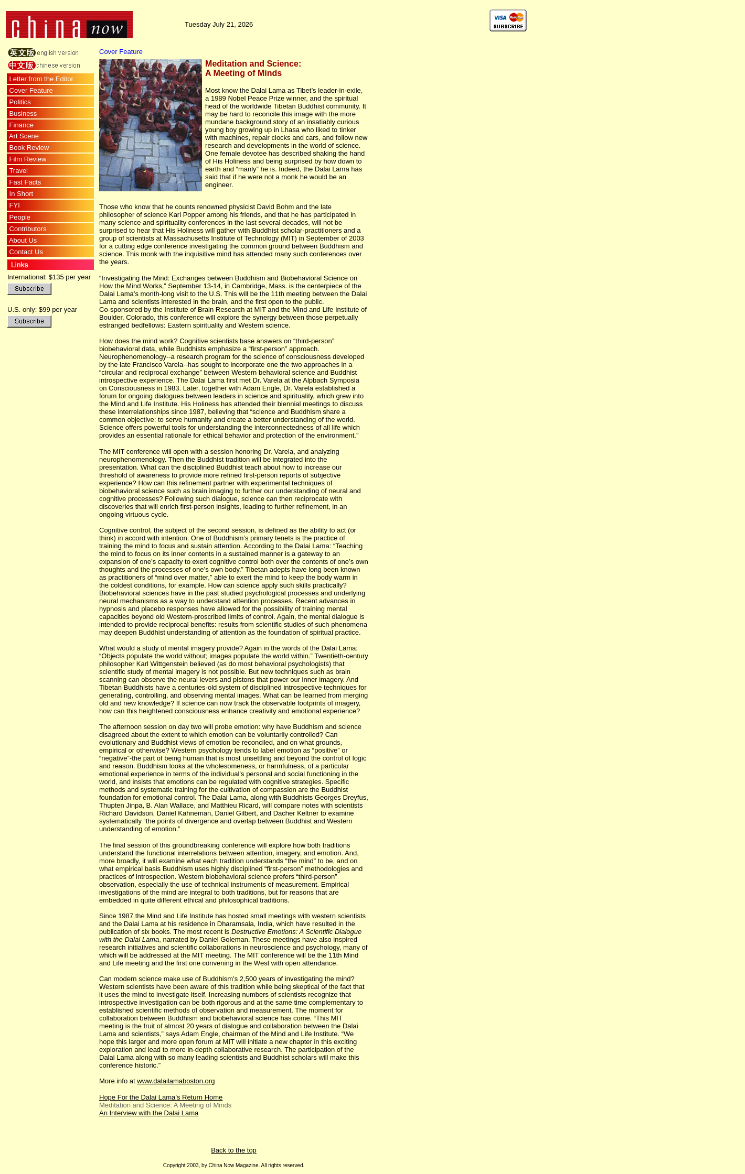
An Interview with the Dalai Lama (148, 1113)
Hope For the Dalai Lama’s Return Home (160, 1097)
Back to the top (234, 1150)
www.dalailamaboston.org (176, 1081)
